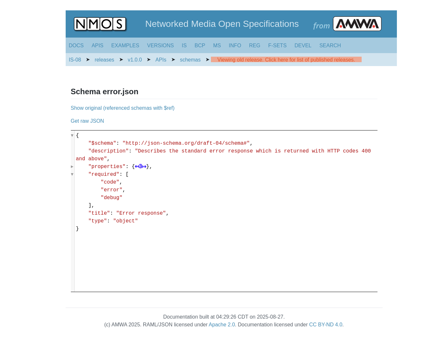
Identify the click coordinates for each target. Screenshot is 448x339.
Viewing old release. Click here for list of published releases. (286, 59)
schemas (190, 59)
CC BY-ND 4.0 (326, 324)
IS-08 (75, 59)
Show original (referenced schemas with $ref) (123, 108)
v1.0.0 (135, 59)
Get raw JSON (87, 121)
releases (104, 59)
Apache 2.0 (222, 324)
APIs (161, 59)
